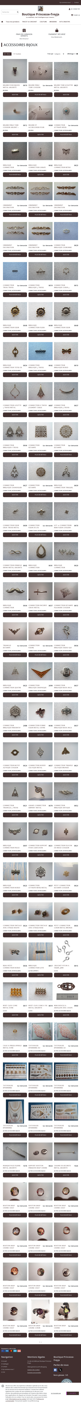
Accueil (4, 1361)
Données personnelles (34, 1373)
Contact (76, 2)
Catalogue (5, 1364)
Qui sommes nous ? (7, 1369)
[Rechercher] (17, 12)
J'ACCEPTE (73, 1393)
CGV (3, 1372)
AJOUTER (15, 95)
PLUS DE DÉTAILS (40, 95)
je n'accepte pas (56, 1393)
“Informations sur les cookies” (18, 1399)
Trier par (50, 54)
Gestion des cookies (33, 1370)
